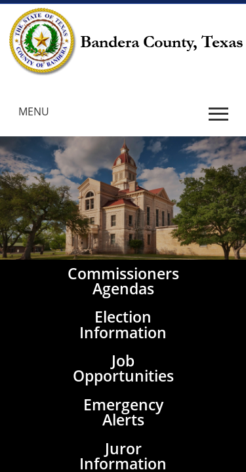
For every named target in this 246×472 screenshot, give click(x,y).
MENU (33, 111)
